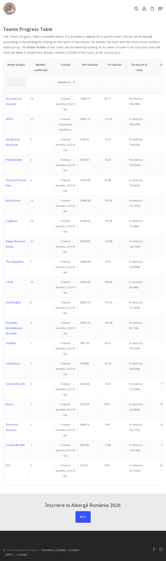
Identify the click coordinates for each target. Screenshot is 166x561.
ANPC (10, 554)
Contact (22, 554)
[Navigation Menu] (160, 9)
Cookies (74, 550)
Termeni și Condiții (53, 550)
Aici (83, 517)
